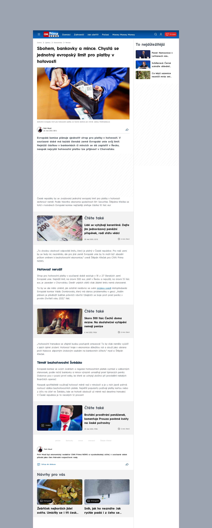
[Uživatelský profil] (161, 34)
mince (80, 441)
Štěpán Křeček (105, 441)
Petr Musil (47, 128)
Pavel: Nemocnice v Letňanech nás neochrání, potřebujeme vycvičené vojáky (164, 55)
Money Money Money (123, 35)
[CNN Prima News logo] (51, 34)
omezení (91, 441)
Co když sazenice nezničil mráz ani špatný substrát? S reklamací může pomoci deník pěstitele (164, 75)
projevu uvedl (104, 288)
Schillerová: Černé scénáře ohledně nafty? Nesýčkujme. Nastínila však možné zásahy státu (163, 65)
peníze (57, 441)
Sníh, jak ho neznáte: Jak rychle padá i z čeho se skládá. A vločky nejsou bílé (104, 511)
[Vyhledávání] (155, 34)
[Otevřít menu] (39, 34)
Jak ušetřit (93, 35)
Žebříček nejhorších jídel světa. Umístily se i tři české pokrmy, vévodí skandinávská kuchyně (58, 511)
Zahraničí (79, 35)
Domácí (66, 35)
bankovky (69, 441)
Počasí (105, 35)
